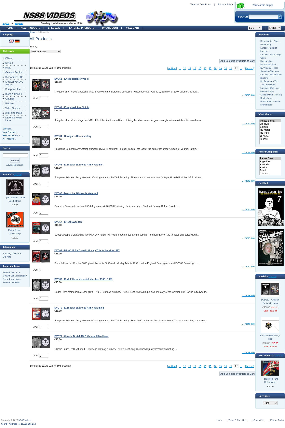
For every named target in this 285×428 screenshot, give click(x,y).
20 (225, 68)
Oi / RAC (270, 136)
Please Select (270, 120)
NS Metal (270, 129)
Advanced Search (14, 165)
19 (220, 68)
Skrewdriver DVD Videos (14, 83)
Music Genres (265, 114)
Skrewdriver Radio (11, 282)
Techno (270, 139)
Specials (54, 28)
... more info (248, 95)
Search (6, 148)
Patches (9, 103)
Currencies (263, 396)
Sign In (6, 23)
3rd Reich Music (13, 113)
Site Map (7, 257)
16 (205, 68)
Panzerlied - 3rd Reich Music (270, 380)
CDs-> (8, 58)
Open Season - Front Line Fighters (15, 199)
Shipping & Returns (12, 253)
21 (230, 68)
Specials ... (8, 129)
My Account (110, 28)
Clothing (9, 98)
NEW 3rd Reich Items (13, 119)
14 (194, 68)
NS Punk (270, 132)
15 (199, 68)
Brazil (270, 170)
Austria (270, 167)
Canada (270, 173)
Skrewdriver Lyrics (11, 272)
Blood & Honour (13, 94)
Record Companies (268, 151)
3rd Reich (270, 123)
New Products (30, 28)
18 (215, 68)
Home (9, 28)
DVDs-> (9, 63)
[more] (18, 174)
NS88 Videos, (25, 420)
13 (189, 68)
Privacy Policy (225, 4)
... (180, 68)
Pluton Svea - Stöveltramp (14, 232)
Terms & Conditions (200, 4)
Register (19, 23)
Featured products (81, 28)
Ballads (270, 127)
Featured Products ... (13, 135)
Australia (270, 164)
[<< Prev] (172, 68)
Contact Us (258, 420)
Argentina (270, 161)
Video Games (12, 108)
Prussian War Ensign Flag (270, 337)
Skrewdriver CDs (14, 77)
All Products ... (10, 139)
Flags (8, 67)
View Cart (132, 28)
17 (210, 68)
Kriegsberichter (13, 89)
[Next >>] (249, 68)
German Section (13, 72)
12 (184, 68)
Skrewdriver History (12, 279)
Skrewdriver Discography (15, 276)
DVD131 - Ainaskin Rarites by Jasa (270, 301)
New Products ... (11, 132)
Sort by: (34, 46)
